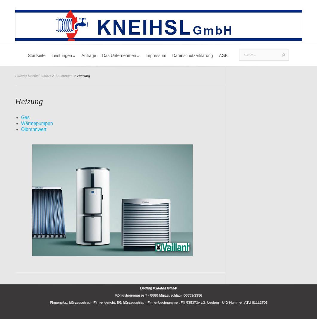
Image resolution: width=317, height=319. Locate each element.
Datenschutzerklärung (192, 55)
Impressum (156, 55)
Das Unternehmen (121, 55)
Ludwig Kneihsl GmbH (33, 75)
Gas (25, 117)
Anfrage (89, 55)
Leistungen (64, 55)
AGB (223, 55)
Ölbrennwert (34, 129)
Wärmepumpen (37, 123)
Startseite (37, 55)
